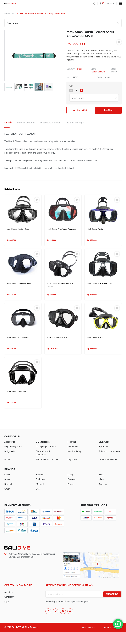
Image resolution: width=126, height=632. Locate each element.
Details (8, 122)
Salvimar (40, 474)
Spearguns (103, 446)
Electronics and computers (43, 453)
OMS (38, 489)
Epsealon (71, 479)
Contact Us (9, 597)
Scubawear (104, 442)
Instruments (72, 446)
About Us (8, 592)
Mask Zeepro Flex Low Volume (19, 283)
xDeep (70, 474)
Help (6, 601)
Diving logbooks (43, 442)
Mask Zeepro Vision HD (16, 391)
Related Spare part (75, 122)
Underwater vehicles (108, 459)
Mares (101, 479)
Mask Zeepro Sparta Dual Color (99, 283)
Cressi (7, 474)
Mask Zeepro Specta (95, 337)
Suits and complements (109, 451)
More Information (26, 122)
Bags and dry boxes (13, 446)
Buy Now (108, 110)
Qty (71, 85)
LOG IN (110, 3)
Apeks (7, 479)
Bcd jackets (9, 451)
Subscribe (112, 594)
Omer (7, 489)
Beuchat (8, 484)
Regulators (72, 459)
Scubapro (40, 479)
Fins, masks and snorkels (47, 459)
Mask (79, 69)
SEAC (101, 474)
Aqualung (103, 484)
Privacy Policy (88, 627)
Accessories (9, 442)
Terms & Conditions (113, 627)
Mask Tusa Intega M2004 (57, 337)
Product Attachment (50, 122)
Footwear (71, 442)
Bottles (7, 459)
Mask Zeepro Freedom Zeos (18, 229)
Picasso (70, 484)
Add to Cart (82, 110)
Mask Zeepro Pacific (95, 229)
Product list (9, 13)
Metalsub (40, 484)
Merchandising (74, 451)
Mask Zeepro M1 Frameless (17, 337)
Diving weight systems (46, 446)
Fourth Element (98, 71)
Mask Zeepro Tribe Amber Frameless (61, 229)
